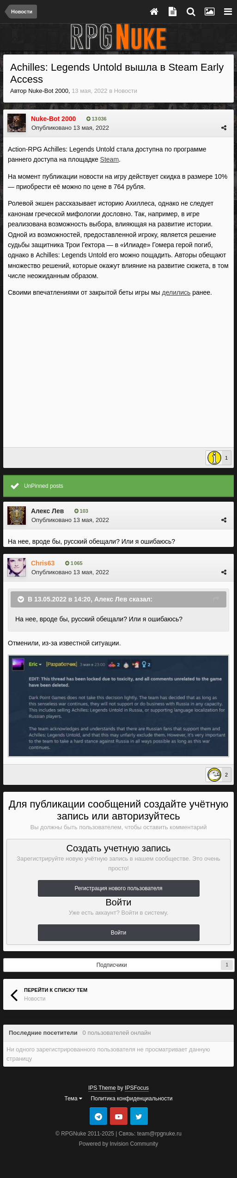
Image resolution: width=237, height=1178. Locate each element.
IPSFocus (137, 1088)
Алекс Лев (47, 511)
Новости (125, 90)
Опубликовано (70, 127)
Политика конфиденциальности (131, 1098)
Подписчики (112, 965)
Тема (74, 1098)
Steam (109, 159)
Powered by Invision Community (118, 1144)
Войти (119, 932)
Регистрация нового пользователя (119, 888)
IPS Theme (102, 1088)
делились (176, 292)
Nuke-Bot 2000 (48, 90)
